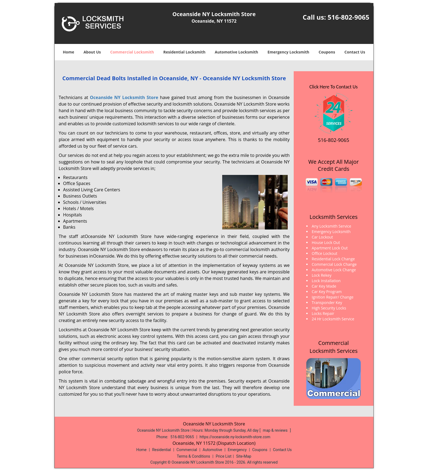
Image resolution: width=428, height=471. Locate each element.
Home (68, 52)
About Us (92, 52)
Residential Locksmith (184, 52)
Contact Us (354, 52)
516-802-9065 (348, 17)
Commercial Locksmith (132, 52)
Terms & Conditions (193, 456)
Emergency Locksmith (288, 52)
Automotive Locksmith (236, 52)
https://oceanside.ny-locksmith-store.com (235, 437)
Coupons (327, 52)
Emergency (237, 450)
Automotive (212, 450)
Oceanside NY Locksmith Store (124, 97)
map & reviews (276, 430)
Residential (161, 450)
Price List (223, 456)
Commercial (187, 450)
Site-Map (243, 456)
